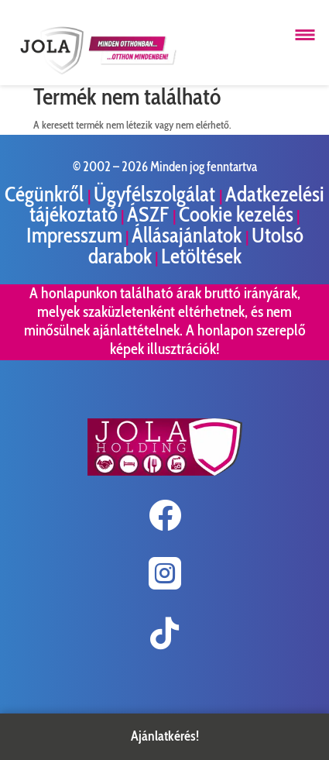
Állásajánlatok (188, 235)
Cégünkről (46, 194)
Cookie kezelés (236, 214)
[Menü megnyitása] (305, 34)
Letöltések (201, 256)
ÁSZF (150, 214)
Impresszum (74, 235)
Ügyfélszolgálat (156, 194)
